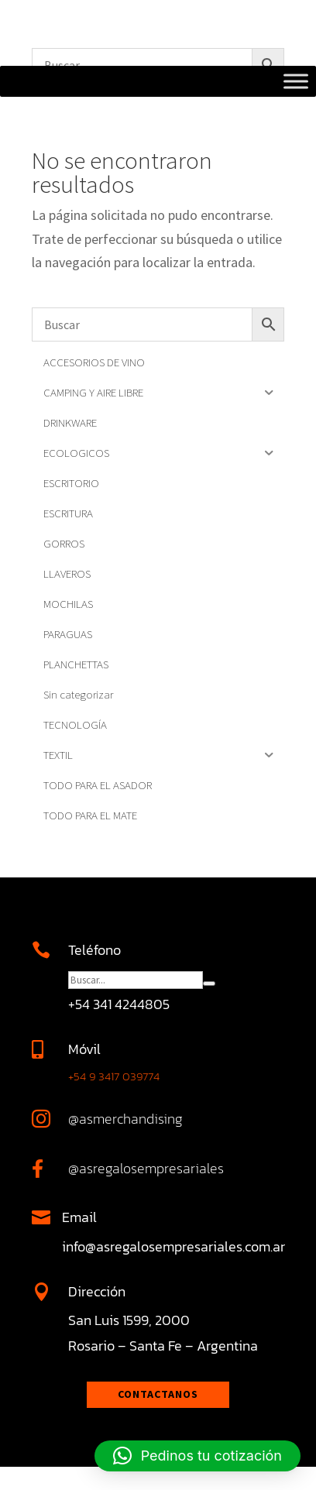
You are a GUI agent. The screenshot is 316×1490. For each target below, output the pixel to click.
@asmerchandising (125, 1118)
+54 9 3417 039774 (114, 1076)
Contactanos (158, 1394)
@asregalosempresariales (146, 1168)
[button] (197, 1455)
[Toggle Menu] (295, 81)
